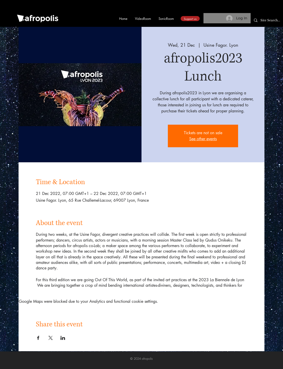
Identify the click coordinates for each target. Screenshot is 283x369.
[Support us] (190, 18)
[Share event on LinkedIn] (62, 338)
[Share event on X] (50, 338)
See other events (203, 138)
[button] (261, 10)
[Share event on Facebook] (38, 338)
